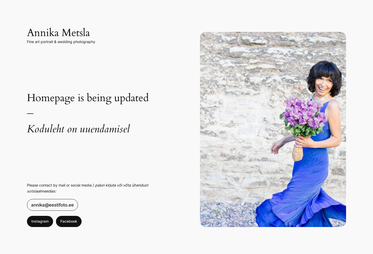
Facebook (68, 221)
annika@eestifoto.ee (52, 205)
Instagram (40, 221)
